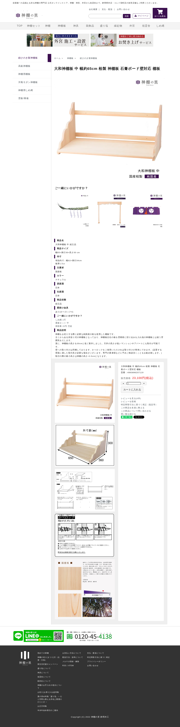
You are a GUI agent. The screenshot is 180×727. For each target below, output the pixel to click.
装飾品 (90, 25)
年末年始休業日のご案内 (48, 710)
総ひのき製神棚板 (28, 58)
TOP (20, 25)
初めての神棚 (43, 653)
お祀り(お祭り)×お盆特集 (48, 692)
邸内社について (44, 681)
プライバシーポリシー (96, 661)
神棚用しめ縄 (25, 90)
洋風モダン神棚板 (28, 82)
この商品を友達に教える (133, 408)
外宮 (132, 25)
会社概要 (93, 9)
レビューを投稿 (128, 401)
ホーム (57, 58)
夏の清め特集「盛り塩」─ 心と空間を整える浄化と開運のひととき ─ (50, 699)
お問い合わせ (123, 9)
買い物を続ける (128, 414)
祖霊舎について (44, 677)
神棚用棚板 (24, 74)
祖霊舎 (146, 25)
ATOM (71, 666)
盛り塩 (104, 25)
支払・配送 (107, 9)
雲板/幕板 (23, 98)
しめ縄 (160, 25)
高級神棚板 (24, 66)
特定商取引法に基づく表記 (98, 657)
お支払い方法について (71, 653)
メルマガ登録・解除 (70, 661)
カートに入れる (132, 389)
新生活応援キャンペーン (48, 664)
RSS (64, 666)
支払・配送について (95, 653)
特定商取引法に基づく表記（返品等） (139, 405)
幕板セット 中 (62, 323)
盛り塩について (44, 668)
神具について (43, 673)
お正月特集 (42, 706)
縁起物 (118, 25)
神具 (76, 25)
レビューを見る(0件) (131, 398)
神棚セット (34, 25)
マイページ (142, 16)
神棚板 (62, 25)
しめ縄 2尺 (60, 320)
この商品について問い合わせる (136, 411)
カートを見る (160, 13)
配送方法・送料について (72, 657)
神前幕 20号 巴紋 (63, 326)
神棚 (48, 25)
